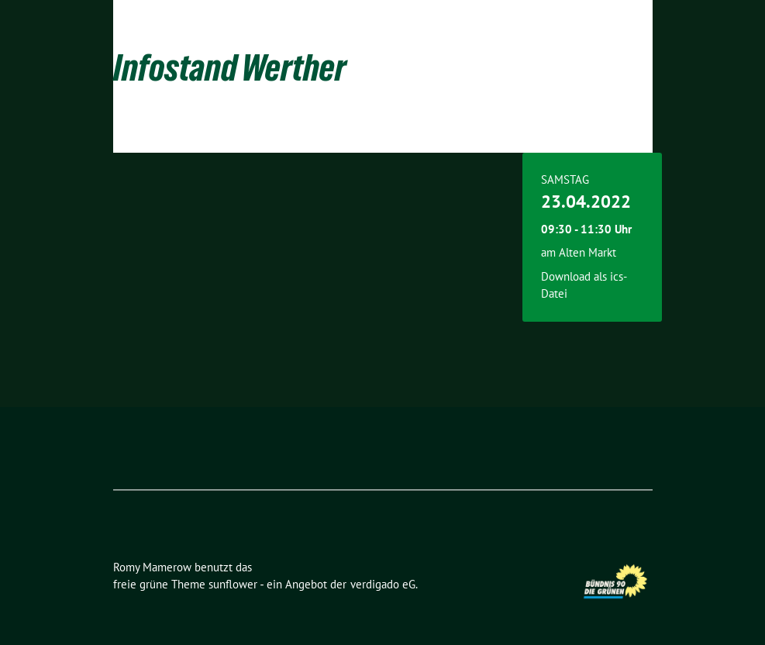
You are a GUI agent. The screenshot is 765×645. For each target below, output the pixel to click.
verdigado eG (382, 584)
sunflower (232, 584)
